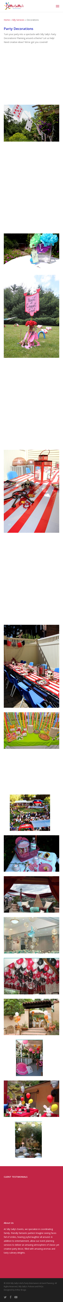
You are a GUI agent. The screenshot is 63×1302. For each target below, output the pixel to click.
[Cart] (51, 6)
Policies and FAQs (35, 1286)
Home (7, 19)
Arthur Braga (20, 1290)
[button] (57, 6)
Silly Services (18, 19)
